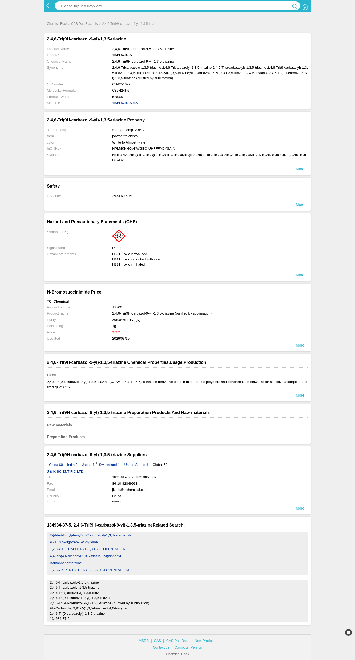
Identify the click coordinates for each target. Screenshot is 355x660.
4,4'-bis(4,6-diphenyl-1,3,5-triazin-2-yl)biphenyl (85, 556)
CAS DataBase (177, 641)
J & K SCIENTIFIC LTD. (65, 472)
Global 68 (159, 465)
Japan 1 (88, 465)
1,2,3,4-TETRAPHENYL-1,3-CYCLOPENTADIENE (89, 549)
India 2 (72, 465)
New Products (205, 641)
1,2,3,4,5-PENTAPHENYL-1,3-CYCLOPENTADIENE (90, 570)
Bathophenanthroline (66, 563)
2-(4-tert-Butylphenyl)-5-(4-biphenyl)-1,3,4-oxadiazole (90, 535)
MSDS (144, 641)
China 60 (56, 465)
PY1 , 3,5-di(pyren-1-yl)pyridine (74, 542)
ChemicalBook (57, 24)
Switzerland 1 (109, 465)
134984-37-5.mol (125, 103)
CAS (157, 641)
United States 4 (136, 465)
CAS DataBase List (85, 24)
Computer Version (188, 647)
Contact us (161, 647)
